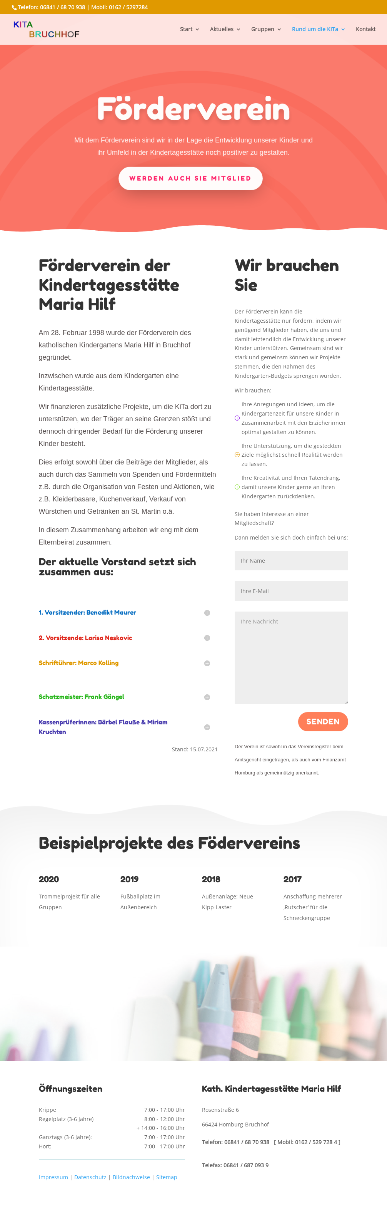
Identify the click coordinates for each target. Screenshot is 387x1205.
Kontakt (365, 30)
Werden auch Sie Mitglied (191, 177)
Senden (323, 721)
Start (186, 30)
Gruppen (262, 30)
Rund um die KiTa (315, 30)
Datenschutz (90, 1177)
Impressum (53, 1177)
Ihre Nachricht (291, 658)
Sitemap (166, 1177)
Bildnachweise (131, 1177)
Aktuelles (222, 30)
